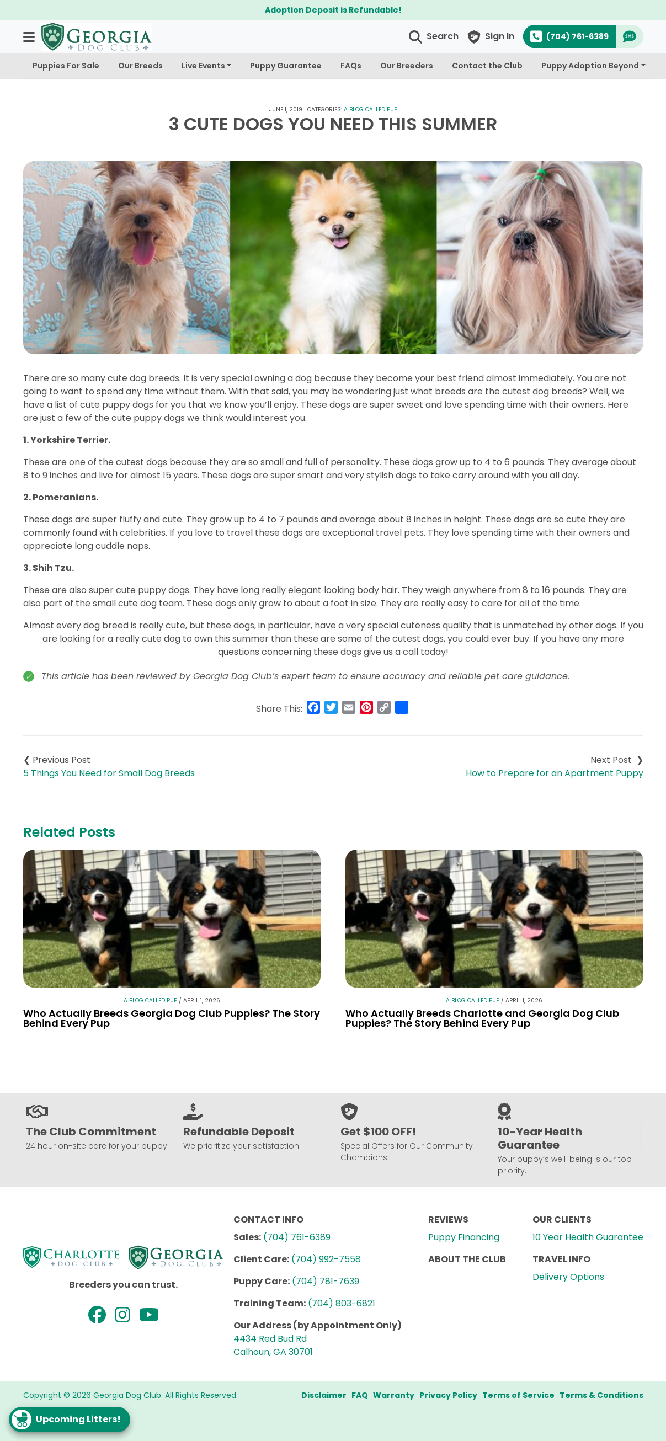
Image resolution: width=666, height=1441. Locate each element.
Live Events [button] (203, 65)
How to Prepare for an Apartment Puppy (554, 773)
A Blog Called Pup (370, 109)
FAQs (350, 65)
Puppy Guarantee (286, 65)
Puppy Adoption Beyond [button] (590, 65)
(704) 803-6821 (341, 1303)
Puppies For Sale (66, 65)
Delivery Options (568, 1277)
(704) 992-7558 (326, 1259)
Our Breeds (140, 65)
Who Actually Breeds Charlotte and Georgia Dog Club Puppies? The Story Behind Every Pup (482, 1018)
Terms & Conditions (601, 1395)
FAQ (359, 1395)
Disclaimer (324, 1395)
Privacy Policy (448, 1395)
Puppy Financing (463, 1237)
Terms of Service (518, 1395)
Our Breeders (406, 65)
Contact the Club (487, 65)
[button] (30, 37)
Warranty (393, 1395)
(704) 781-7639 (325, 1281)
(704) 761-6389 (297, 1237)
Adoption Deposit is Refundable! (333, 9)
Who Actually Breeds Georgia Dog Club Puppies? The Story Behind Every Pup (171, 1018)
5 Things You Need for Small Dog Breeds (109, 773)
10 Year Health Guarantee (587, 1237)
